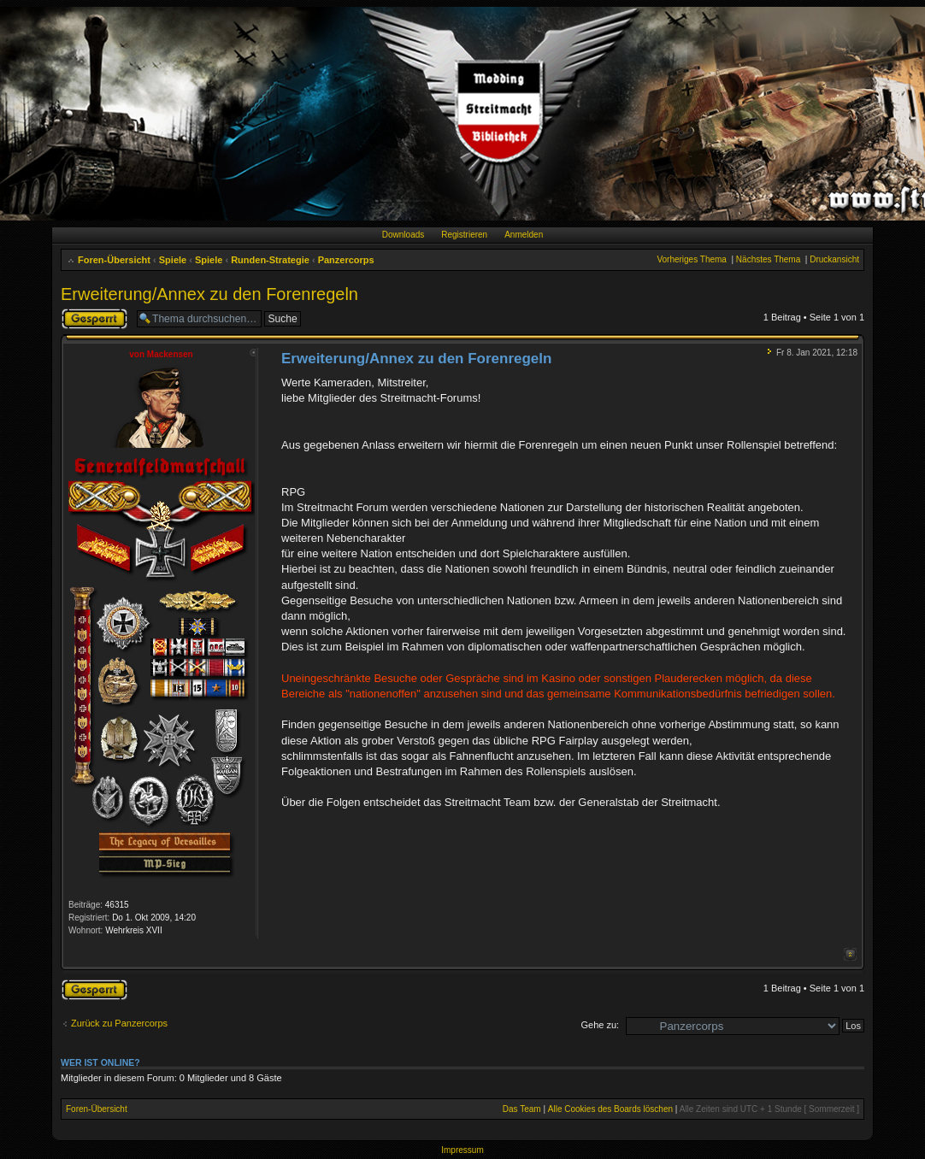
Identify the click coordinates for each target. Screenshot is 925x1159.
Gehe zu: (599, 1025)
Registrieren (464, 234)
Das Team (522, 1109)
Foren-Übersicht (114, 260)
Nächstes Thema (768, 259)
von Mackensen (160, 354)
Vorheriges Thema (692, 259)
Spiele (172, 260)
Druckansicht (834, 259)
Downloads (403, 234)
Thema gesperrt (94, 319)
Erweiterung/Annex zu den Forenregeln (209, 294)
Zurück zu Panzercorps (119, 1023)
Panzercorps (346, 260)
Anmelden (523, 234)
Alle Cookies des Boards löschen (610, 1109)
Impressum (462, 1150)
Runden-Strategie (270, 260)
